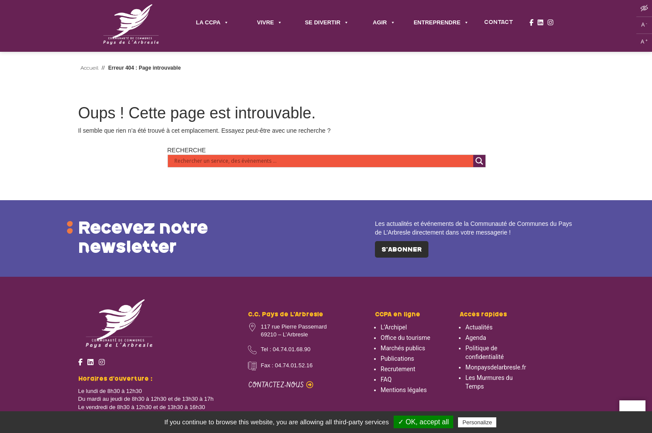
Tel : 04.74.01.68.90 (286, 349)
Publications (397, 358)
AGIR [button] (384, 23)
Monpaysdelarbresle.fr (495, 367)
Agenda (475, 337)
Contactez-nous (280, 385)
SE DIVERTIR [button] (327, 23)
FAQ (386, 379)
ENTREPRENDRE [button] (441, 23)
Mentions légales (404, 389)
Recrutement (398, 369)
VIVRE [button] (269, 23)
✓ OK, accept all (423, 422)
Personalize (477, 422)
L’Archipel (394, 327)
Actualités (478, 327)
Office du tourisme (405, 337)
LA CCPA (212, 23)
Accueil (89, 68)
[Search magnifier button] (479, 161)
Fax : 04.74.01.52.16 (287, 365)
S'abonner (401, 250)
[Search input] (322, 161)
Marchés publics (403, 348)
